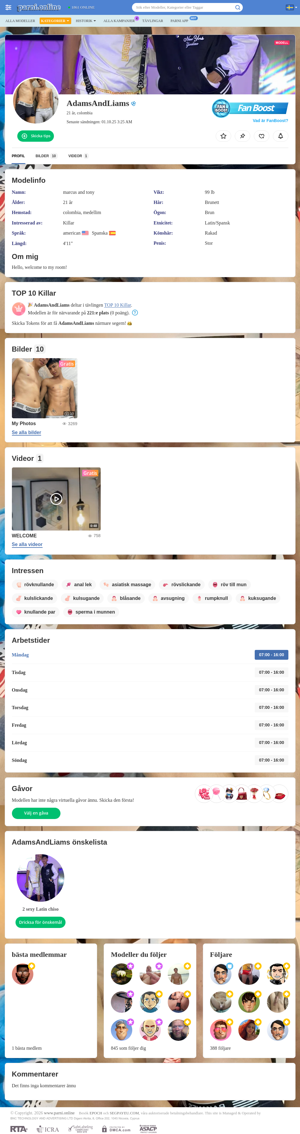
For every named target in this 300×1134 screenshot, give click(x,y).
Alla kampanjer (120, 20)
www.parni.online (59, 1112)
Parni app (180, 20)
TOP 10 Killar (117, 305)
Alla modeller (20, 21)
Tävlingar (152, 21)
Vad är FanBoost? (270, 120)
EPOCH (95, 1113)
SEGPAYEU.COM (124, 1113)
